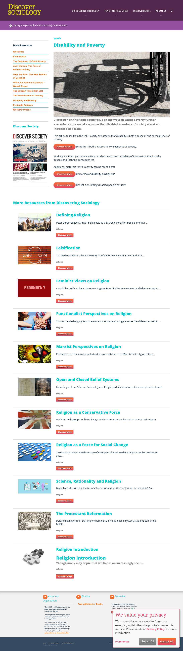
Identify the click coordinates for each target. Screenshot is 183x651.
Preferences (122, 641)
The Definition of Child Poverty (29, 61)
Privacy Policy (54, 643)
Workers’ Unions (22, 110)
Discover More (142, 10)
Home (45, 643)
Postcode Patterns (23, 105)
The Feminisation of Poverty (28, 95)
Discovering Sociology (86, 10)
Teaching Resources (116, 10)
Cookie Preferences (68, 643)
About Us (161, 10)
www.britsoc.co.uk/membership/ (56, 633)
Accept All (166, 641)
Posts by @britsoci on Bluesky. (90, 604)
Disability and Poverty (24, 100)
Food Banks (19, 56)
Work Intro (18, 52)
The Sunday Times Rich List (28, 91)
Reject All (147, 641)
